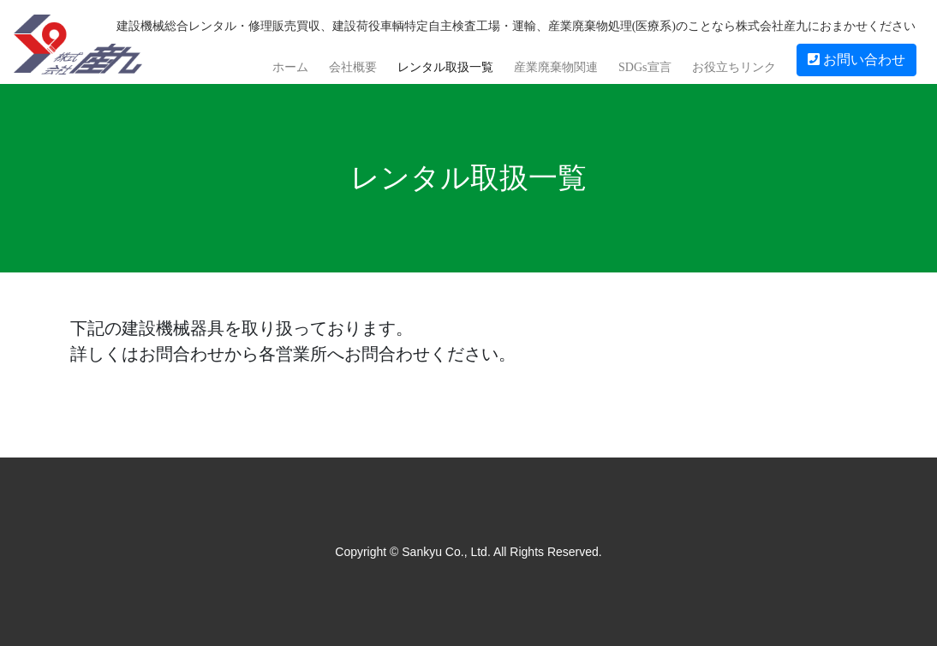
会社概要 (353, 67)
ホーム (290, 67)
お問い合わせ (856, 59)
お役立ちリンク (734, 67)
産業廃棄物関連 (556, 67)
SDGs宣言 (644, 67)
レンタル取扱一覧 (445, 67)
